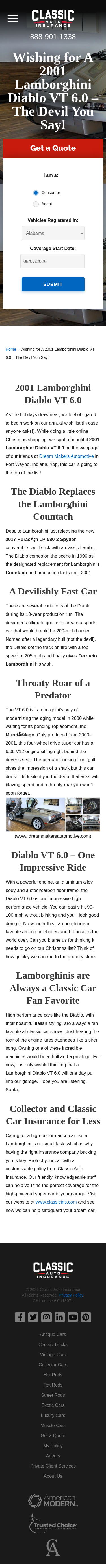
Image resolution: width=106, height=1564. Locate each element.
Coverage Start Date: (53, 248)
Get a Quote (53, 1435)
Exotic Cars (53, 1405)
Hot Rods (53, 1375)
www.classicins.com (56, 1201)
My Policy (52, 1445)
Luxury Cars (53, 1415)
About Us (53, 1476)
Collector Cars (53, 1364)
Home (11, 349)
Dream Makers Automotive (66, 456)
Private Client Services (53, 1466)
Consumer (51, 192)
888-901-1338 (53, 36)
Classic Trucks (53, 1344)
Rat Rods (53, 1385)
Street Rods (53, 1395)
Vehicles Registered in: (53, 220)
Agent (47, 204)
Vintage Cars (53, 1354)
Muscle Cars (53, 1425)
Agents (53, 1455)
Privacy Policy (71, 1295)
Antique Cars (53, 1334)
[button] (12, 18)
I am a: (51, 175)
